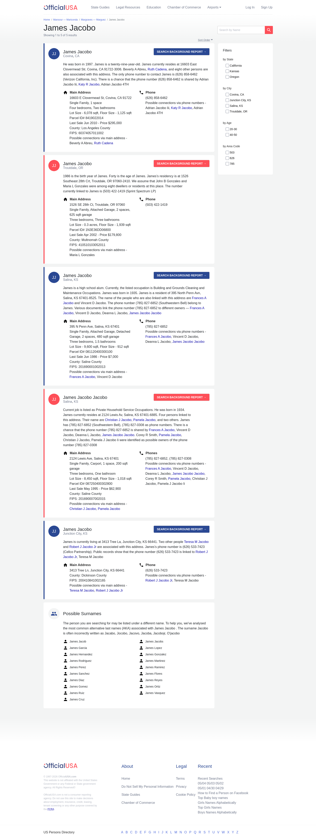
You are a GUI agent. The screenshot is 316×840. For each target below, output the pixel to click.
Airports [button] (212, 7)
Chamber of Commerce (184, 7)
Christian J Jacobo (118, 420)
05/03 (211, 783)
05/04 (202, 783)
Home (126, 778)
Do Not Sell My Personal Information (148, 786)
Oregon (234, 77)
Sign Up (266, 7)
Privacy (181, 786)
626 (232, 158)
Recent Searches (210, 778)
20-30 (233, 129)
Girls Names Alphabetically (217, 802)
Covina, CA (237, 94)
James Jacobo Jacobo (145, 313)
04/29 (219, 788)
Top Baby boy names (213, 798)
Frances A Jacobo (82, 377)
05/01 (202, 788)
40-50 (233, 135)
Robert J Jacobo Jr (82, 547)
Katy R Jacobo (88, 84)
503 (232, 152)
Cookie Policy (185, 794)
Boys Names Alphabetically (217, 812)
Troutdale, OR (238, 111)
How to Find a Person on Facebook (223, 793)
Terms (180, 778)
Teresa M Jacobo (196, 542)
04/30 (211, 788)
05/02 (219, 783)
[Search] (241, 30)
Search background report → (181, 51)
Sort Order (204, 39)
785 (232, 164)
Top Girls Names (209, 807)
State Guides (100, 7)
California (236, 65)
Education (154, 7)
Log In (250, 7)
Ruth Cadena (157, 69)
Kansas (234, 71)
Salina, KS (236, 106)
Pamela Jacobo (144, 420)
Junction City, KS (240, 100)
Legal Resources (128, 7)
